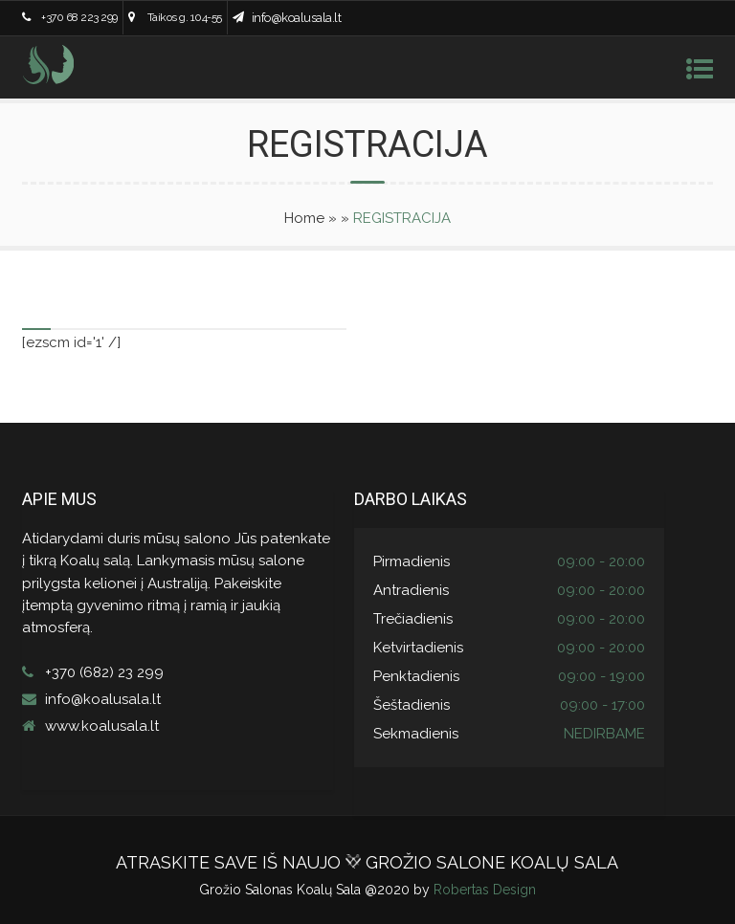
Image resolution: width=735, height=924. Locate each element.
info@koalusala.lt (297, 18)
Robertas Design (485, 889)
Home (304, 218)
